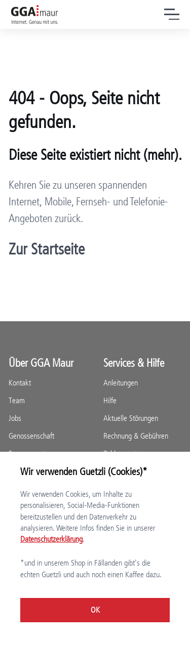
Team (17, 400)
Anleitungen (120, 383)
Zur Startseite (47, 249)
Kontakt (20, 383)
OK (95, 610)
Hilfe (110, 400)
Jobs (15, 418)
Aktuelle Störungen (130, 418)
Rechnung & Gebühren (135, 436)
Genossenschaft (31, 436)
